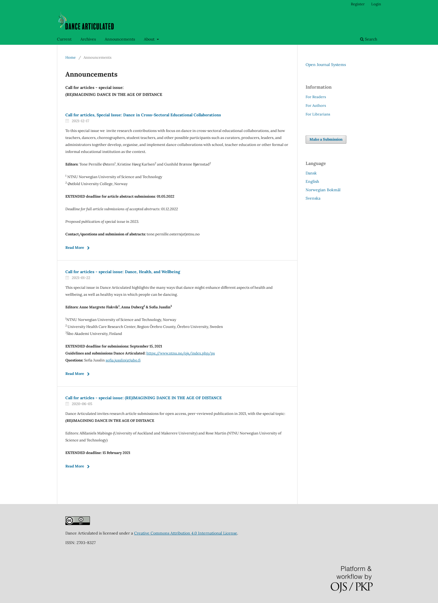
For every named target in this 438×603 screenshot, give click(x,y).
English (312, 181)
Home (70, 57)
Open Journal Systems (326, 64)
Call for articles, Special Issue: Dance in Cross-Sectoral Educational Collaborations (143, 114)
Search (368, 39)
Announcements (120, 39)
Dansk (311, 173)
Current (64, 39)
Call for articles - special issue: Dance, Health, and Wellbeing (122, 271)
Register (358, 4)
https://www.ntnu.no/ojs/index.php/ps (180, 353)
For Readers (316, 96)
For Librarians (318, 114)
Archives (88, 39)
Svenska (313, 198)
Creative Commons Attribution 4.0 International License (185, 533)
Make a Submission (326, 139)
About (150, 39)
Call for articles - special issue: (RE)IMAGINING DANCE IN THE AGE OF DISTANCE (143, 397)
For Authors (316, 105)
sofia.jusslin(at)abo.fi (123, 360)
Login (376, 4)
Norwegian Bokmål (323, 189)
